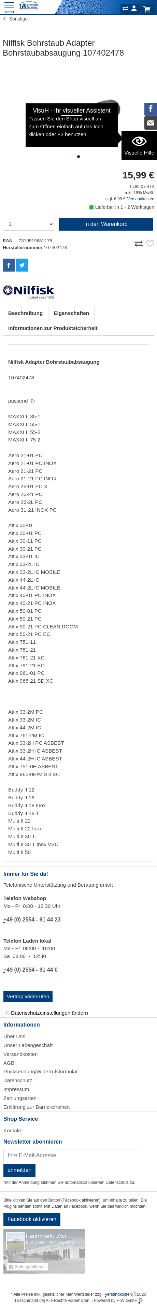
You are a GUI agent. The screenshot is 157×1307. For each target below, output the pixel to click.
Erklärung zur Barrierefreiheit (36, 1107)
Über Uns (14, 1036)
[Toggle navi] (9, 7)
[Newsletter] (73, 1155)
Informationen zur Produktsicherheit (53, 328)
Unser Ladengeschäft (28, 1045)
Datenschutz (17, 1080)
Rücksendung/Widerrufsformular (40, 1071)
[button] (78, 156)
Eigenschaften (71, 313)
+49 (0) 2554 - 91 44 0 (30, 970)
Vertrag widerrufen (28, 996)
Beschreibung (25, 313)
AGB (8, 1063)
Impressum (16, 1089)
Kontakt (12, 1130)
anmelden (19, 1170)
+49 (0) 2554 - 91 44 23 (32, 920)
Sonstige (15, 18)
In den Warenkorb (106, 224)
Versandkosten (140, 199)
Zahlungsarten (20, 1098)
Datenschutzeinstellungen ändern (46, 1013)
